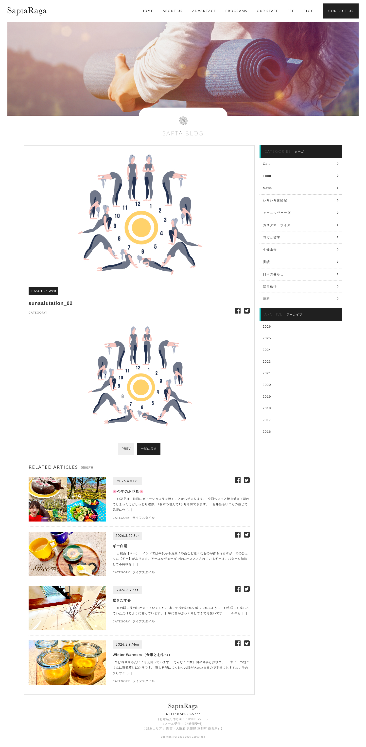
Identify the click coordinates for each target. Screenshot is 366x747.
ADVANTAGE (204, 11)
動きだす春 (122, 600)
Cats (267, 164)
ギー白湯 (120, 546)
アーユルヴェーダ (277, 213)
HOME (147, 11)
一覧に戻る (149, 448)
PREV (126, 448)
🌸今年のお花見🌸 (128, 491)
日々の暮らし (273, 274)
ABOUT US (173, 11)
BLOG (309, 11)
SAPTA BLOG (183, 133)
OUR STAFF (267, 11)
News (267, 188)
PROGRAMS (236, 11)
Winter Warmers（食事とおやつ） (142, 655)
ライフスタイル (143, 518)
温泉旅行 (270, 286)
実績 (266, 262)
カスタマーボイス (277, 225)
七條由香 (270, 249)
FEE (291, 11)
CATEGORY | (38, 312)
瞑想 (266, 298)
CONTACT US (341, 11)
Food (267, 176)
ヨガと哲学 (271, 237)
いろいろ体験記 (275, 200)
